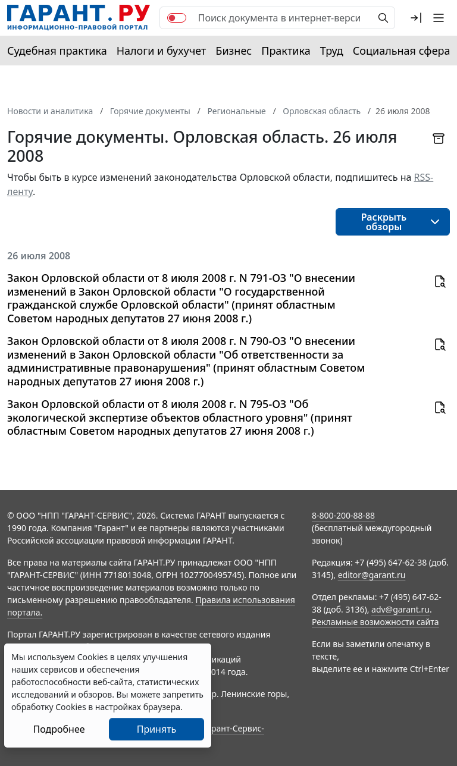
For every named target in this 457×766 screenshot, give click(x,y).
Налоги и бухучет (161, 50)
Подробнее (58, 729)
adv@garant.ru (400, 609)
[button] (416, 18)
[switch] (176, 18)
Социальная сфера (401, 50)
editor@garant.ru (372, 574)
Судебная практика (57, 50)
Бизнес (233, 50)
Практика (285, 50)
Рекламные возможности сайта (375, 621)
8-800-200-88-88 (343, 515)
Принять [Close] (157, 729)
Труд (331, 50)
